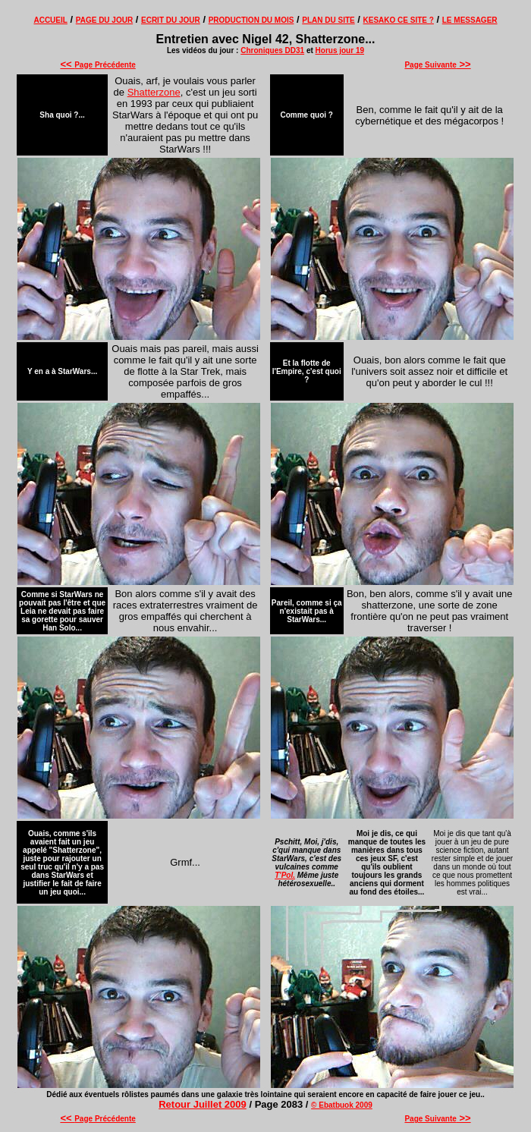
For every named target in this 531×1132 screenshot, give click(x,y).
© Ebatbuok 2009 (341, 1105)
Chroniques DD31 (272, 50)
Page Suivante (437, 65)
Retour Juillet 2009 (203, 1104)
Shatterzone (154, 92)
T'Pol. (285, 875)
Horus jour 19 (340, 50)
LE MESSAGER (470, 20)
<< (67, 64)
